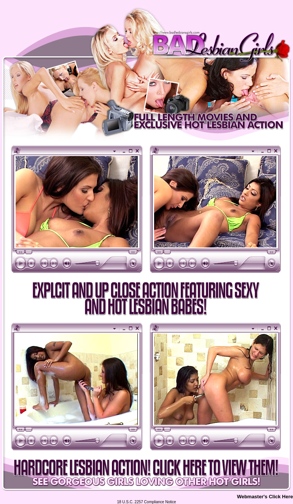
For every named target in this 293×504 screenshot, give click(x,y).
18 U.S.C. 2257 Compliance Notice (146, 502)
